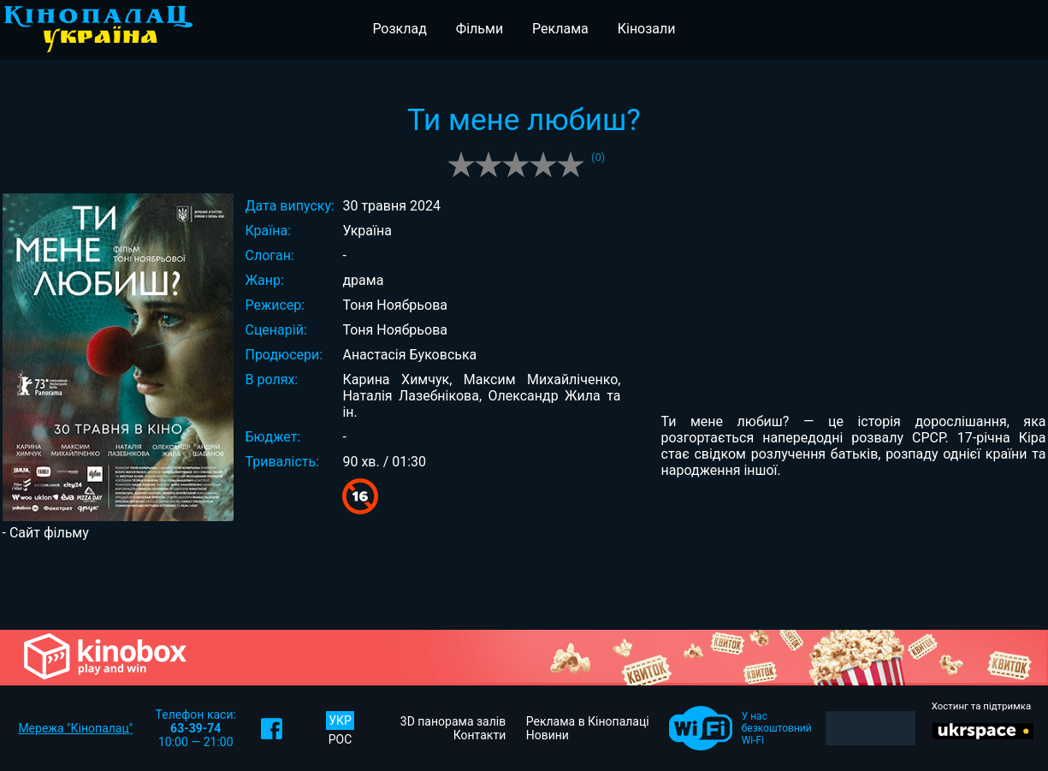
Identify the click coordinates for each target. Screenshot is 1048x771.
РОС (340, 739)
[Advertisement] (524, 583)
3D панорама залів (453, 721)
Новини (547, 735)
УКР (340, 720)
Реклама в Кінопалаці (587, 721)
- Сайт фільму (46, 533)
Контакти (479, 735)
